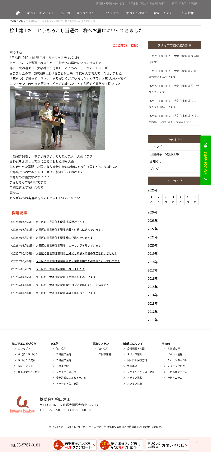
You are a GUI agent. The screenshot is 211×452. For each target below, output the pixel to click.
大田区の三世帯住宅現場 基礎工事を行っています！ (67, 293)
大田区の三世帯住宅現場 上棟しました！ (60, 269)
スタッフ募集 (134, 383)
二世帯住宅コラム (177, 372)
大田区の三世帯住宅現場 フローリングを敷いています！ (70, 245)
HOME (17, 13)
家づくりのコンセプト (41, 13)
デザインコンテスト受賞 (141, 372)
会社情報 (189, 13)
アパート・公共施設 (67, 383)
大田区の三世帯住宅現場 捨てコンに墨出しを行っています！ (72, 285)
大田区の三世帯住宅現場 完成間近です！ (60, 221)
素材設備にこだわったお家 (71, 377)
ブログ (154, 168)
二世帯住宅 (62, 366)
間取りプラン (86, 13)
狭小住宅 (61, 348)
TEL (25, 445)
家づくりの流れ (138, 13)
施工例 (66, 13)
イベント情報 (111, 13)
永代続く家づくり (28, 354)
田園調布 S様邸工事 (164, 154)
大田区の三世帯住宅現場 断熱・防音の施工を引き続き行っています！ (78, 261)
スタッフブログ (176, 366)
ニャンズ (156, 146)
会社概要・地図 (136, 348)
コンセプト (24, 348)
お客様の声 (173, 348)
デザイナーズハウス (67, 372)
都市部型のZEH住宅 (29, 372)
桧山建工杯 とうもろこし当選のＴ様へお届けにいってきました (76, 30)
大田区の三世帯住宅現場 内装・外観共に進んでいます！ (70, 229)
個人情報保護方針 (137, 360)
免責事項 (132, 366)
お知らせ (156, 161)
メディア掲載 (134, 377)
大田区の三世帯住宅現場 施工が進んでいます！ (64, 237)
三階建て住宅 (63, 354)
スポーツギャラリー (178, 360)
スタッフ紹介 (134, 354)
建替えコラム (174, 377)
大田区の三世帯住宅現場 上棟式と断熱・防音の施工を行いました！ (76, 253)
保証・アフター (165, 13)
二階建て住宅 (63, 360)
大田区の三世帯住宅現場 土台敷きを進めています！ (67, 277)
